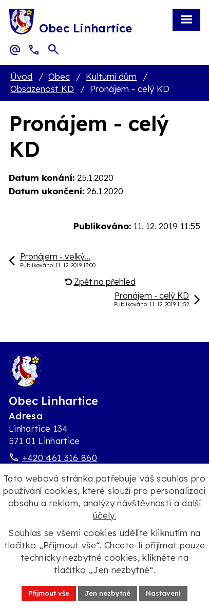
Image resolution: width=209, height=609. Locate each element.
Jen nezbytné (107, 593)
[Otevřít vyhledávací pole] (53, 49)
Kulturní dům (111, 76)
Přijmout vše (48, 593)
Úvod (21, 76)
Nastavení (163, 593)
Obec (59, 76)
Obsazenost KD (42, 88)
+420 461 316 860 (59, 457)
